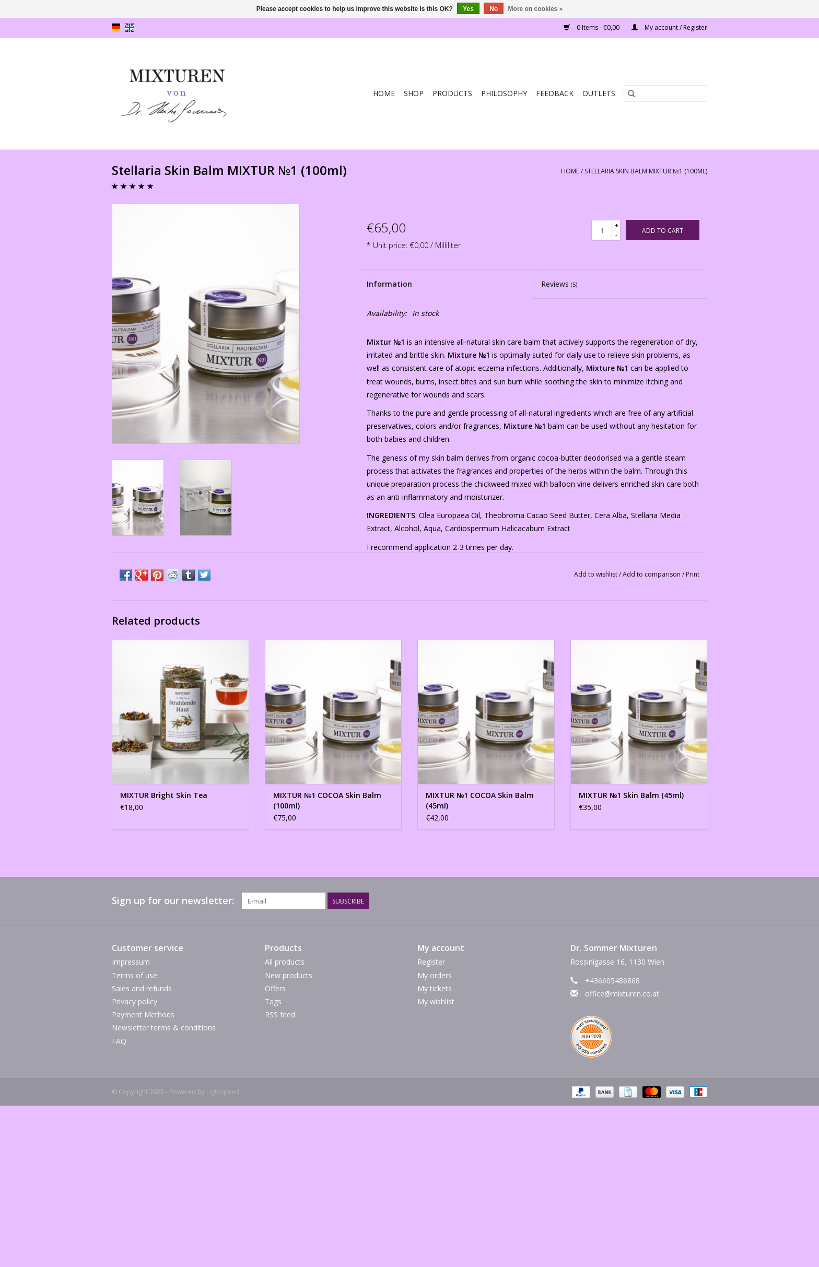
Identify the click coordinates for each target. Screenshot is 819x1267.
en (129, 28)
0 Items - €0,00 (592, 27)
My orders (434, 975)
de (116, 28)
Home (384, 93)
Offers (275, 988)
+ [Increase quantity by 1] (616, 225)
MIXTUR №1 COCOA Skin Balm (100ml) (327, 800)
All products (285, 962)
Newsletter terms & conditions (164, 1028)
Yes (468, 9)
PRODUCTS (452, 93)
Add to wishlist (596, 574)
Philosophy (504, 93)
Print (692, 574)
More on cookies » (535, 9)
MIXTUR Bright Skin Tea (163, 795)
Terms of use (134, 975)
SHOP (414, 93)
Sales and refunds (142, 988)
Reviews (559, 284)
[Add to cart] (662, 230)
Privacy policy (134, 1001)
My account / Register (669, 27)
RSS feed (280, 1014)
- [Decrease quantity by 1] (616, 234)
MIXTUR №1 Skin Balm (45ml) (631, 795)
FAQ (119, 1041)
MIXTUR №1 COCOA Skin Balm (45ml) (480, 800)
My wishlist (435, 1001)
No (493, 9)
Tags (273, 1001)
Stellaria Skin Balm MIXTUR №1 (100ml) (645, 171)
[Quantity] (601, 230)
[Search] (665, 93)
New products (288, 975)
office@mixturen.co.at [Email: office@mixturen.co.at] (622, 994)
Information (389, 284)
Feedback (555, 93)
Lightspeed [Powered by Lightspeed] (222, 1091)
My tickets (434, 988)
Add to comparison (652, 574)
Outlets (598, 93)
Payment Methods (143, 1014)
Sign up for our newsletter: (173, 900)
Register (431, 962)
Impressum (131, 962)
